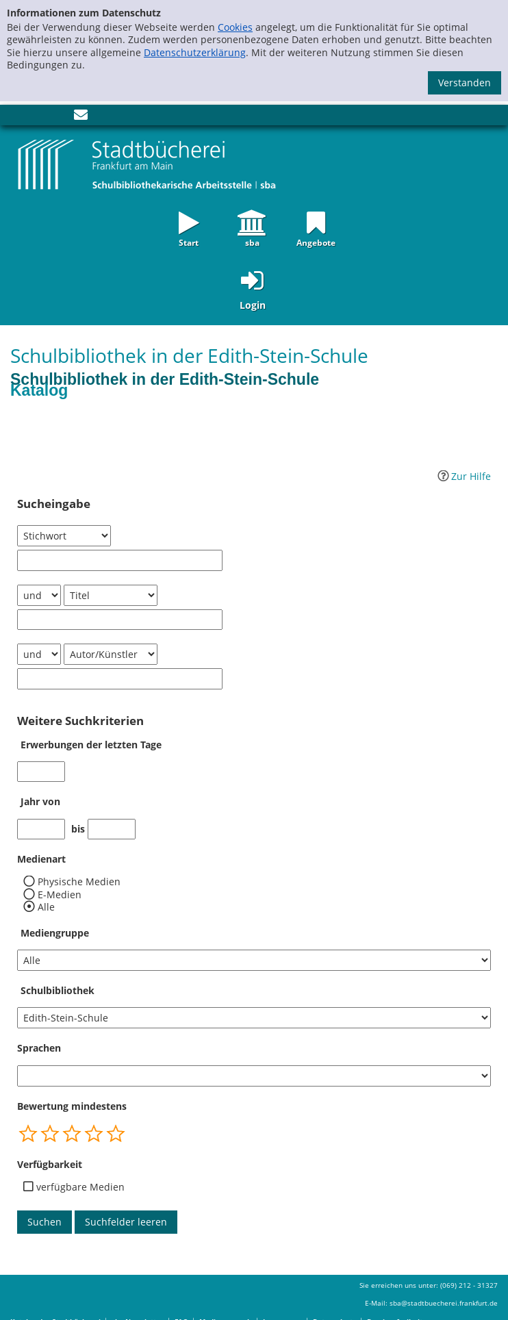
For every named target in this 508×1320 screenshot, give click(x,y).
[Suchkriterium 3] (110, 654)
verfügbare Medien (80, 1187)
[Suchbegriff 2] (120, 620)
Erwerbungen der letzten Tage (91, 744)
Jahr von (40, 801)
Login (253, 305)
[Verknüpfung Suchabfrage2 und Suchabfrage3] (39, 654)
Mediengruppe (55, 932)
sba (252, 241)
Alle (46, 907)
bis (78, 829)
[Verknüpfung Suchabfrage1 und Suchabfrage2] (39, 595)
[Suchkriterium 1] (64, 535)
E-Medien (59, 895)
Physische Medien (79, 882)
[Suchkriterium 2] (110, 595)
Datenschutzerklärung (195, 52)
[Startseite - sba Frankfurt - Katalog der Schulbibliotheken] (147, 163)
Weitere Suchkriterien (80, 720)
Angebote (315, 241)
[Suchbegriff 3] (120, 678)
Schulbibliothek (57, 990)
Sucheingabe (53, 503)
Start (189, 241)
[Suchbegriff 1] (120, 560)
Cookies (235, 27)
